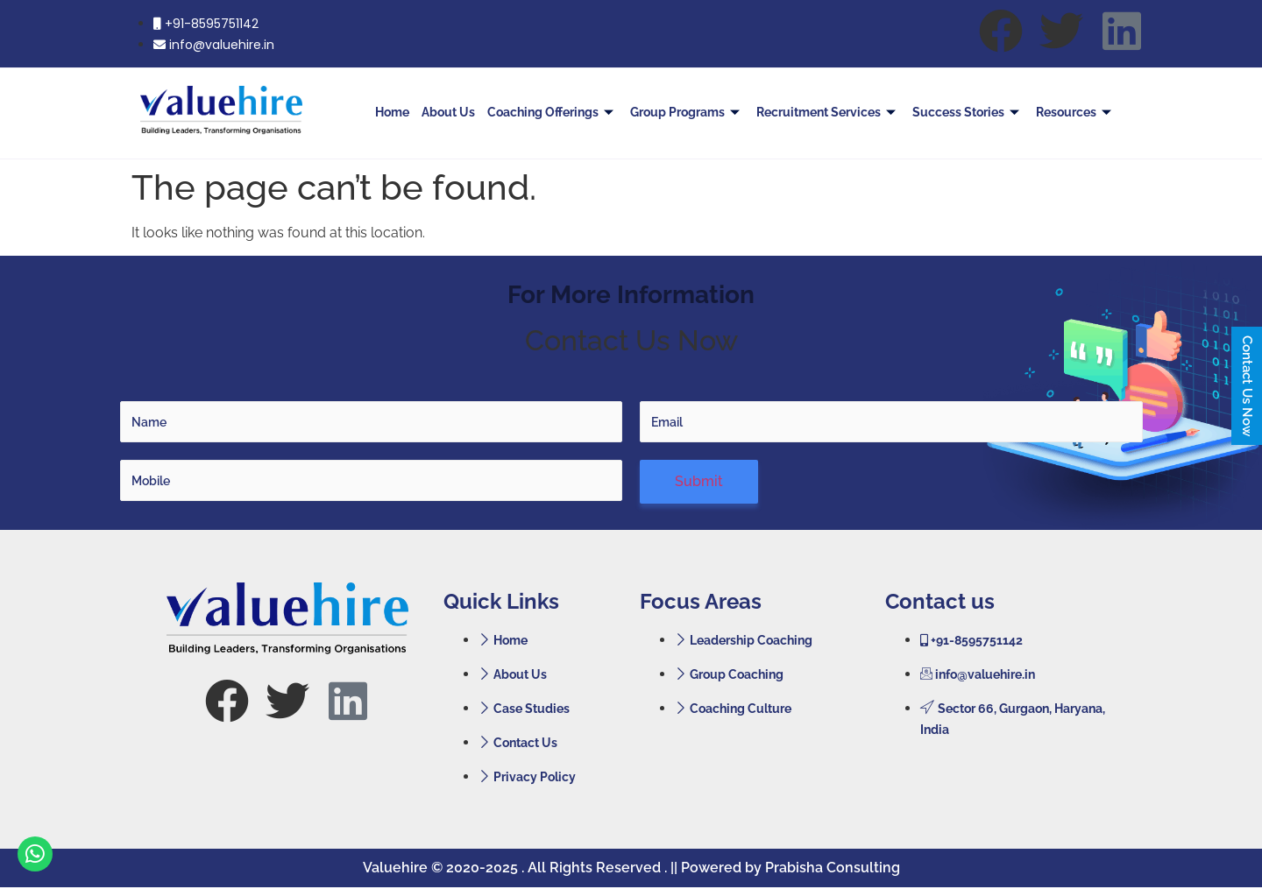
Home (392, 112)
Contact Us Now (1247, 385)
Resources (1076, 112)
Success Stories (968, 112)
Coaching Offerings (552, 112)
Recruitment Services (828, 112)
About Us (448, 112)
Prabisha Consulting (832, 867)
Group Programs (687, 112)
